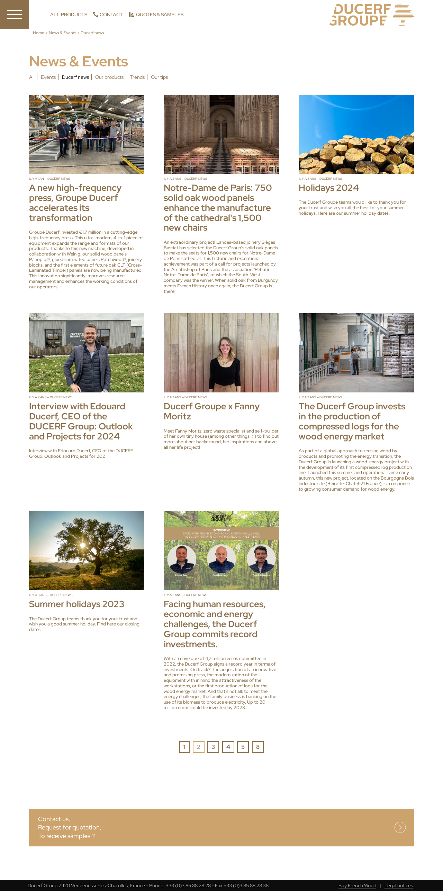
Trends (137, 77)
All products (68, 14)
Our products (109, 77)
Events (48, 77)
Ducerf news (75, 77)
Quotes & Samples (159, 14)
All (32, 77)
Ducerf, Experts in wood (371, 15)
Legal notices (399, 885)
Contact (111, 14)
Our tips (159, 77)
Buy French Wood (357, 885)
